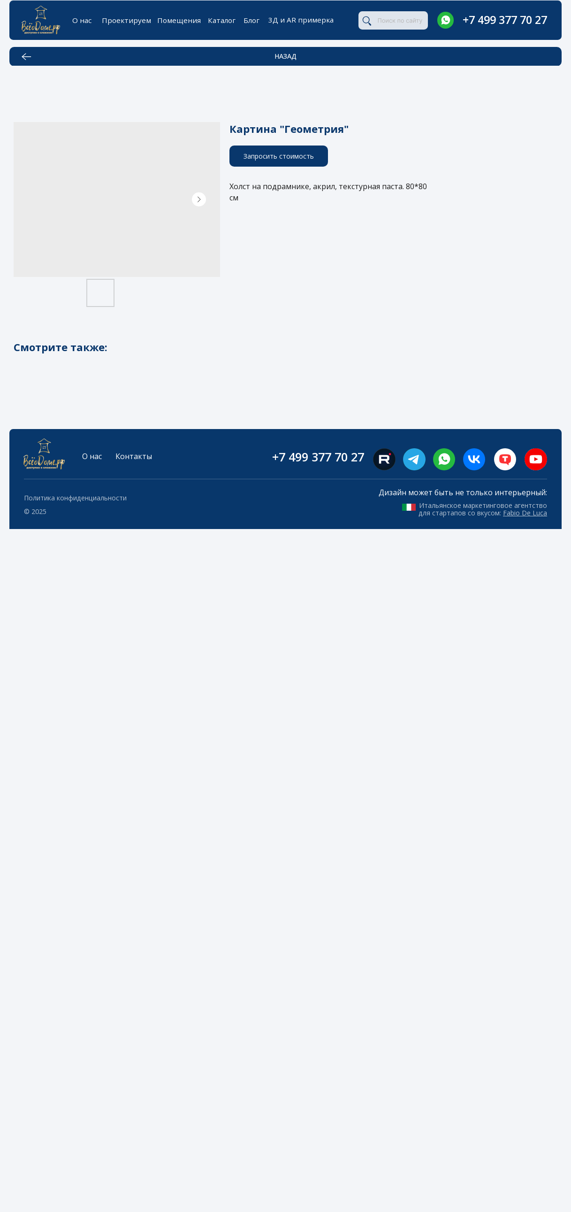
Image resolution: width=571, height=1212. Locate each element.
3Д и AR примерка (301, 19)
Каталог (222, 20)
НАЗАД (285, 56)
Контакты (133, 456)
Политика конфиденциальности (75, 497)
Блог (251, 20)
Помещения (179, 20)
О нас (81, 20)
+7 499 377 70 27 (505, 19)
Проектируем (126, 20)
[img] (445, 20)
